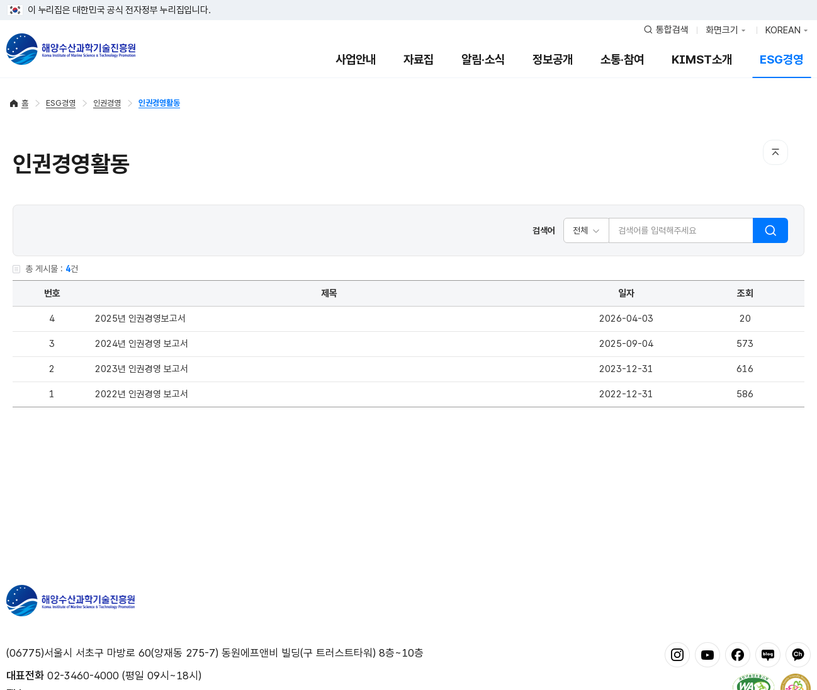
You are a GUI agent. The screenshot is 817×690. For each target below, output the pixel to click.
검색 (770, 230)
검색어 (543, 230)
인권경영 (107, 103)
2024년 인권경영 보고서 (141, 343)
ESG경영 (781, 59)
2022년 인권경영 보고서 (141, 394)
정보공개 (552, 59)
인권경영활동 (159, 103)
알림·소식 (483, 59)
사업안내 (355, 59)
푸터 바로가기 (409, 0)
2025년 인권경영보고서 (140, 318)
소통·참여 (622, 59)
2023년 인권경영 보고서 (141, 369)
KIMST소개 (702, 59)
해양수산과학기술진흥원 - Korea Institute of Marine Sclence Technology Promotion (70, 49)
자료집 (418, 59)
